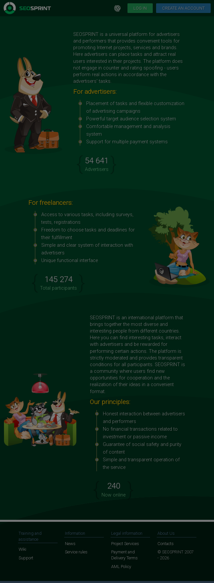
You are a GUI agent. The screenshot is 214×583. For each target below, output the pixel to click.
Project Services (125, 543)
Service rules (76, 551)
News (70, 543)
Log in (140, 8)
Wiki (22, 549)
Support (26, 557)
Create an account (183, 8)
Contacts (165, 543)
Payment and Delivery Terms (124, 554)
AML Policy (121, 566)
